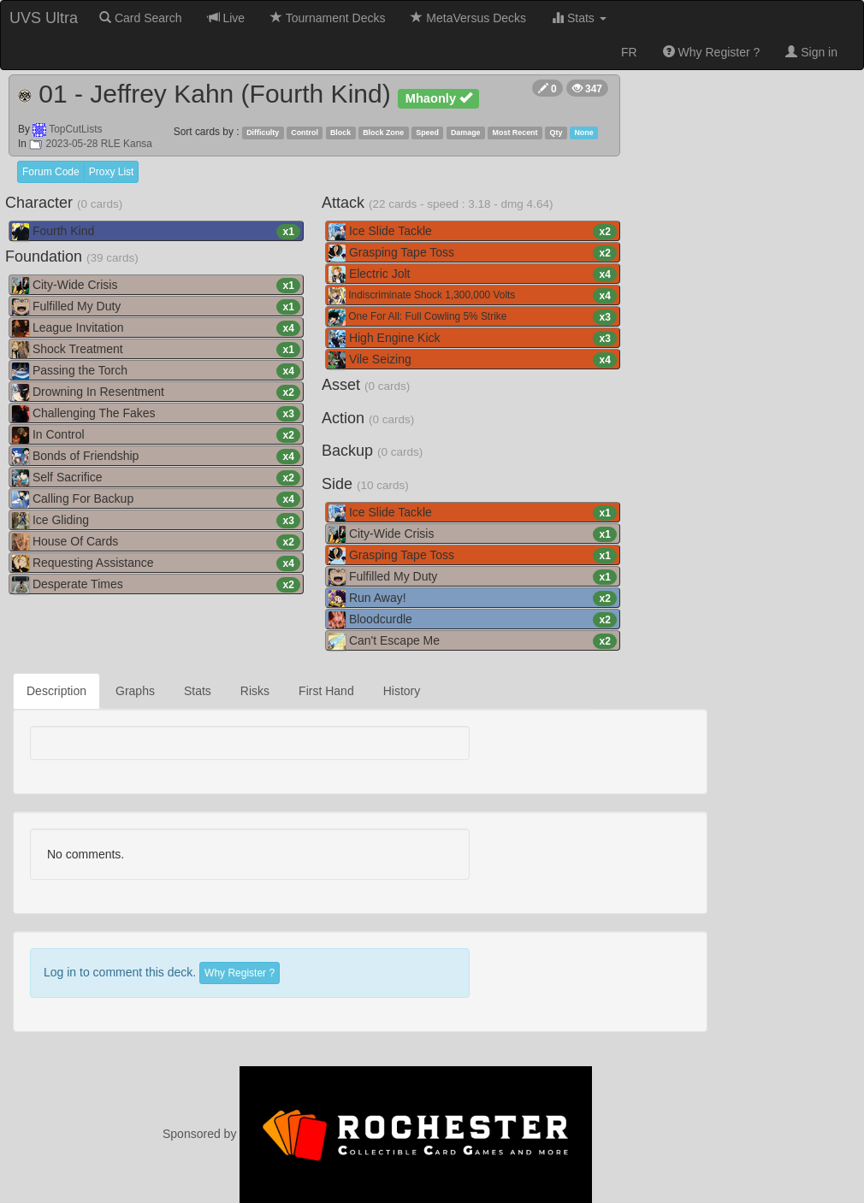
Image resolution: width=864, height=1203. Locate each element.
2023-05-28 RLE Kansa (90, 144)
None (583, 132)
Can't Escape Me (472, 641)
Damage (466, 132)
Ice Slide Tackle (472, 231)
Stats (579, 18)
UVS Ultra (43, 18)
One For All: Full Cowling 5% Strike (472, 317)
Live (227, 18)
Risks (254, 691)
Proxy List (111, 172)
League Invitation (156, 328)
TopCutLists (75, 129)
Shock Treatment (156, 349)
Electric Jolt (472, 274)
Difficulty (262, 132)
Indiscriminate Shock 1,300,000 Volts (472, 295)
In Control (156, 435)
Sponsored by (377, 1134)
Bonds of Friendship (156, 456)
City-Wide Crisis (156, 285)
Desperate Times (156, 584)
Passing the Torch (156, 371)
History (402, 691)
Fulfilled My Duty (156, 306)
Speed (427, 132)
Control (304, 132)
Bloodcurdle (472, 619)
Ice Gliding (156, 520)
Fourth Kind (156, 231)
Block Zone (383, 132)
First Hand (326, 691)
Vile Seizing (472, 360)
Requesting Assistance (156, 563)
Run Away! (472, 598)
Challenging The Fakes (156, 413)
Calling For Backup (156, 499)
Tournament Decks (327, 18)
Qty (556, 132)
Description (56, 691)
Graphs (135, 691)
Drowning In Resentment (156, 392)
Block (340, 132)
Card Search (140, 18)
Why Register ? (711, 52)
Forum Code (51, 172)
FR (629, 52)
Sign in (811, 52)
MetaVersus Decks (468, 18)
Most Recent (515, 132)
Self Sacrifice (156, 478)
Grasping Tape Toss (472, 253)
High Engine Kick (472, 338)
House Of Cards (156, 542)
